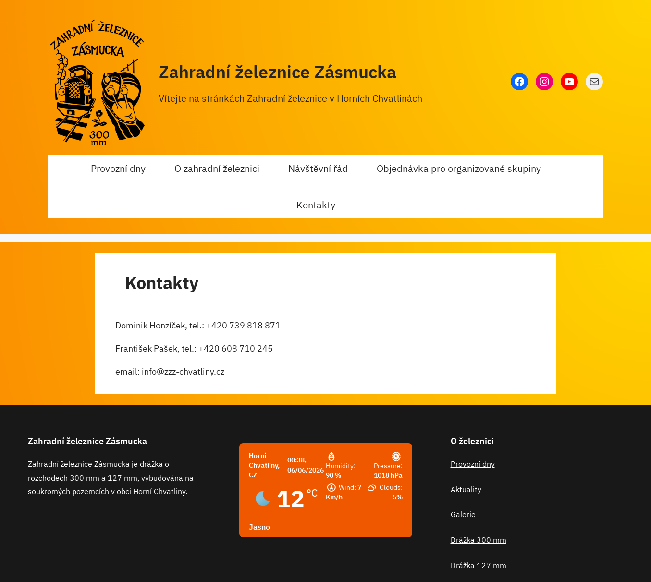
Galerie (463, 514)
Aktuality (466, 489)
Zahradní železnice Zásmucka (277, 72)
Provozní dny (473, 464)
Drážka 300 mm (478, 540)
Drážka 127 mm (478, 565)
